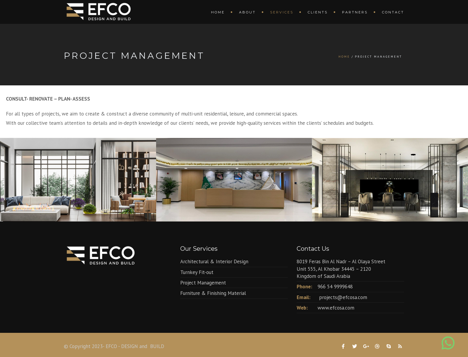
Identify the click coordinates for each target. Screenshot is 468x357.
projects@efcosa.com (343, 297)
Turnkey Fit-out (196, 272)
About (247, 12)
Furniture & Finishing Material (213, 293)
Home (218, 12)
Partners (355, 12)
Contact (393, 12)
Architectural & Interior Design (214, 261)
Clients (318, 12)
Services (281, 12)
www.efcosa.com (336, 307)
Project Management (203, 282)
